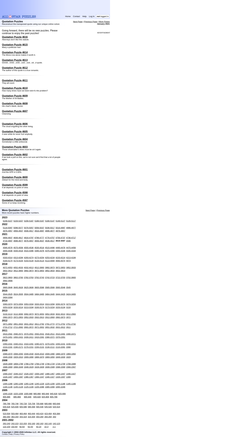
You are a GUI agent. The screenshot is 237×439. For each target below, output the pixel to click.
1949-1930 (8, 357)
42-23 (38, 427)
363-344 (15, 417)
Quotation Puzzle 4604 (15, 139)
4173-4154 (18, 261)
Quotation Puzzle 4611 (15, 80)
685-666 (48, 404)
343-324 (23, 417)
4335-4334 (71, 251)
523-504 (6, 413)
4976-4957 (8, 231)
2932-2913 (39, 317)
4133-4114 (39, 261)
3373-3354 (18, 304)
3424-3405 (71, 294)
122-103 (6, 427)
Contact (76, 16)
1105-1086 (39, 387)
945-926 (53, 394)
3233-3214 (18, 307)
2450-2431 (18, 337)
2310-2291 (29, 344)
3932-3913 (8, 271)
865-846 (27, 397)
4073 (68, 261)
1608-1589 (50, 367)
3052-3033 (50, 314)
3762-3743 (39, 277)
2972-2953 (18, 317)
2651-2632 (50, 327)
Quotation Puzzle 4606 (15, 124)
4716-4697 (8, 241)
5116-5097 (8, 228)
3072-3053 (39, 314)
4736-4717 (71, 238)
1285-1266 (18, 384)
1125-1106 (29, 387)
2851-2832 (18, 324)
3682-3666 (8, 281)
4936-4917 (29, 231)
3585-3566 (50, 287)
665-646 (56, 404)
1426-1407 (8, 377)
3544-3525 (8, 294)
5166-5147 (50, 221)
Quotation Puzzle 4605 (15, 131)
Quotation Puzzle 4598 (15, 192)
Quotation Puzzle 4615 (15, 44)
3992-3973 (50, 267)
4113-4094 (50, 261)
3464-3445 (50, 294)
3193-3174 (39, 307)
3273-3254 (71, 304)
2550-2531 (39, 334)
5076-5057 (29, 228)
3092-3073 (29, 314)
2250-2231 (60, 344)
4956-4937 (18, 231)
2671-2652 (39, 327)
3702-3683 (71, 277)
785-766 (6, 404)
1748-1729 (50, 364)
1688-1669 (8, 367)
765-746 (15, 404)
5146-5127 (60, 221)
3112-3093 (18, 314)
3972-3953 (60, 267)
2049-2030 (29, 354)
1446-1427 (71, 374)
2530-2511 (50, 334)
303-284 (40, 417)
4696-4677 (18, 241)
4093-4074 (60, 261)
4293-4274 (29, 257)
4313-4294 (18, 257)
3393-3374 (8, 304)
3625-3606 (29, 287)
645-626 (6, 407)
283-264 (48, 417)
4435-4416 (18, 251)
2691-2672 (29, 327)
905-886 (6, 397)
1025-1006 (18, 394)
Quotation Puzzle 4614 (15, 52)
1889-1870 (39, 357)
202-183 (31, 423)
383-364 (6, 417)
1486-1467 (50, 374)
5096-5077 (18, 228)
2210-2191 (8, 347)
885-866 (17, 397)
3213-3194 (29, 307)
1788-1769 (29, 364)
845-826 (37, 397)
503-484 (15, 413)
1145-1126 (18, 387)
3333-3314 (39, 304)
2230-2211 (71, 344)
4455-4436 (8, 251)
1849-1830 (60, 357)
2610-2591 (8, 334)
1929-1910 (18, 357)
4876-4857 (60, 231)
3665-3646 (8, 287)
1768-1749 (39, 364)
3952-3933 (71, 267)
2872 (68, 317)
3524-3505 (18, 294)
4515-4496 (50, 247)
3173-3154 (50, 307)
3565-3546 (60, 287)
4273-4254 (39, 257)
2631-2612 (60, 327)
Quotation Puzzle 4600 (15, 177)
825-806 (45, 397)
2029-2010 (39, 354)
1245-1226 (39, 384)
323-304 (31, 417)
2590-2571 (18, 334)
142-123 (56, 423)
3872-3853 (39, 271)
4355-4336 (60, 251)
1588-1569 (60, 367)
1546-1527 (18, 374)
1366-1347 (39, 377)
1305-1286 (8, 384)
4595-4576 (8, 247)
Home (68, 16)
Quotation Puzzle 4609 (15, 96)
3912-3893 (18, 271)
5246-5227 (8, 221)
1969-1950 (71, 354)
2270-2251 (50, 344)
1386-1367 (29, 377)
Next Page (77, 22)
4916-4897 (39, 231)
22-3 (46, 427)
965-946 (45, 394)
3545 (68, 287)
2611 (68, 327)
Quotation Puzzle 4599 (15, 185)
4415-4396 (29, 251)
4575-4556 (18, 247)
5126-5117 (71, 221)
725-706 (31, 404)
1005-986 (28, 394)
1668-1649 (18, 367)
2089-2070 (8, 354)
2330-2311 (18, 344)
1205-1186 (60, 384)
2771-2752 (60, 324)
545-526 (48, 407)
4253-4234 (50, 257)
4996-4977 (71, 228)
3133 (68, 307)
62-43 (30, 427)
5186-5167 (39, 221)
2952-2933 (29, 317)
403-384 (56, 413)
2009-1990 (50, 354)
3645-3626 (18, 287)
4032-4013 (29, 267)
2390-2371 (50, 337)
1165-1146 (8, 387)
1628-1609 (39, 367)
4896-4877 (50, 231)
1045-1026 (8, 394)
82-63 (22, 427)
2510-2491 (60, 334)
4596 (68, 241)
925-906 (62, 394)
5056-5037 (39, 228)
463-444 (31, 413)
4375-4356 (50, 251)
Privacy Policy (19, 434)
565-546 (40, 407)
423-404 (48, 413)
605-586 (23, 407)
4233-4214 (60, 257)
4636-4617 (50, 241)
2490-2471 (71, 334)
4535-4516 (39, 247)
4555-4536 (29, 247)
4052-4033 (18, 267)
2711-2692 (18, 327)
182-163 (40, 423)
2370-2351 (60, 337)
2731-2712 (8, 327)
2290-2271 (39, 344)
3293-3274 (60, 304)
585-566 (31, 407)
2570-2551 (29, 334)
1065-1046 (60, 387)
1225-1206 (50, 384)
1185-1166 (71, 384)
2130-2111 (50, 347)
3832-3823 (60, 271)
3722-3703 (60, 277)
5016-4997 (60, 228)
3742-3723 (50, 277)
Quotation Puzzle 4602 (15, 154)
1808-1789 (18, 364)
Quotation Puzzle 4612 (15, 67)
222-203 (23, 423)
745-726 (23, 404)
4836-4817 (18, 238)
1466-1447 (60, 374)
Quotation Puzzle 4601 (15, 169)
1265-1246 (29, 384)
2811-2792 (39, 324)
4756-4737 (60, 238)
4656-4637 (39, 241)
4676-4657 (29, 241)
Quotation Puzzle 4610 (15, 88)
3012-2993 (71, 314)
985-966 (37, 394)
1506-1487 (39, 374)
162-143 (48, 423)
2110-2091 (60, 347)
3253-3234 (8, 307)
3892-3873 (29, 271)
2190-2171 (18, 347)
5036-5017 (50, 228)
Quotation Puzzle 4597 (15, 200)
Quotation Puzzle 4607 (15, 111)
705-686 (40, 404)
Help (84, 16)
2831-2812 (29, 324)
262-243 (6, 423)
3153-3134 (60, 307)
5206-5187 (29, 221)
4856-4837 (8, 238)
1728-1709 (60, 364)
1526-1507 (29, 374)
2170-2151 (29, 347)
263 (54, 417)
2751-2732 (71, 324)
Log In (91, 16)
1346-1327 (50, 377)
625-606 (15, 407)
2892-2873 (60, 317)
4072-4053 (8, 267)
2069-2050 (18, 354)
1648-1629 (29, 367)
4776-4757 (50, 238)
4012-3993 (39, 267)
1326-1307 (60, 377)
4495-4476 (60, 247)
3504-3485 (29, 294)
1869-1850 (50, 357)
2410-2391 (39, 337)
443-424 (40, 413)
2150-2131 (39, 347)
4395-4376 (39, 251)
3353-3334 (29, 304)
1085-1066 (50, 387)
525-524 (56, 407)
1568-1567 (71, 367)
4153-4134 (29, 261)
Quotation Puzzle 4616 (15, 37)
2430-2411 (29, 337)
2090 (68, 347)
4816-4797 (29, 238)
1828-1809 (8, 364)
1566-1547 (8, 374)
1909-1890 (29, 357)
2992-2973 (8, 317)
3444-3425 (60, 294)
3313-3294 (50, 304)
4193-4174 (8, 261)
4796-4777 (39, 238)
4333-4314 (8, 257)
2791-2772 (50, 324)
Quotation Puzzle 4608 (15, 103)
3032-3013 (60, 314)
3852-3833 (50, 271)
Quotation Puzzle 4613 (15, 60)
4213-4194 (71, 257)
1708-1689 (71, 364)
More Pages (104, 22)
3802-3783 (18, 277)
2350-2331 (8, 344)
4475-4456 (71, 247)
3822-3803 (8, 277)
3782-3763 (29, 277)
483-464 (23, 413)
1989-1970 (60, 354)
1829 (68, 357)
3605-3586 (39, 287)
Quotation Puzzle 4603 (15, 147)
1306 (68, 377)
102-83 (14, 427)
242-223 (15, 423)
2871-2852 (8, 324)
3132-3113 (8, 314)
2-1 (54, 427)
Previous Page (90, 22)
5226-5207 (18, 221)
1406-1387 (18, 377)
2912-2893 (50, 317)
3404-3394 (8, 297)
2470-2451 (8, 337)
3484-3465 (39, 294)
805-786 (53, 397)
